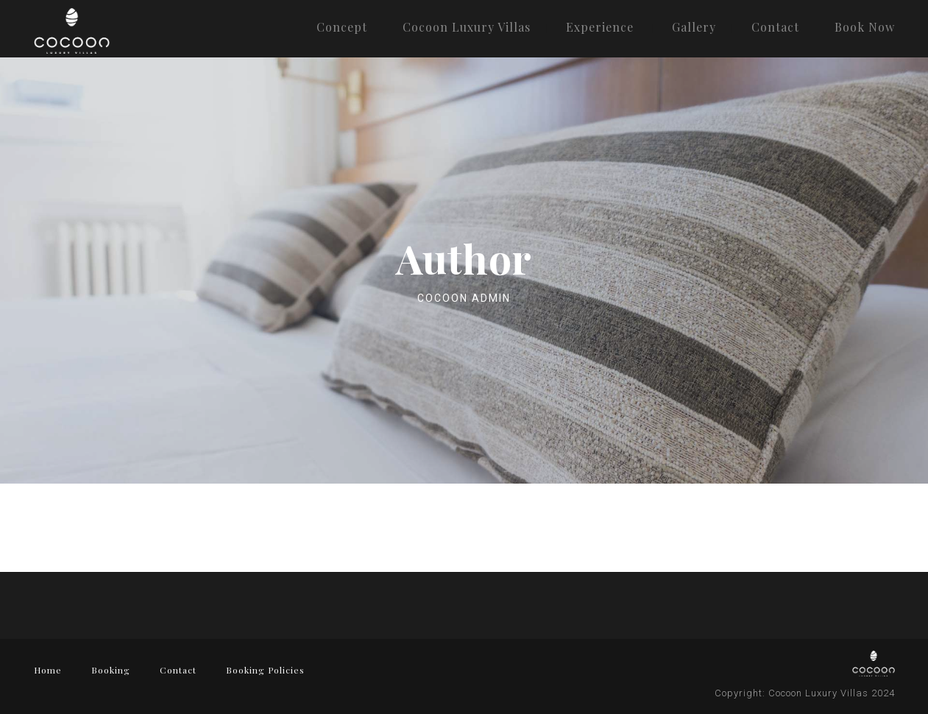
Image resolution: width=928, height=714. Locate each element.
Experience (600, 27)
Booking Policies (265, 670)
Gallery (694, 27)
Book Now (865, 27)
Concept (341, 27)
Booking (110, 670)
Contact (775, 27)
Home (48, 670)
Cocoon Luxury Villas (467, 27)
